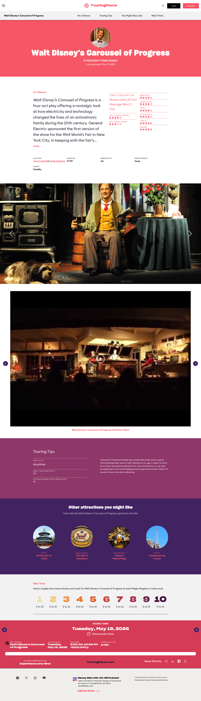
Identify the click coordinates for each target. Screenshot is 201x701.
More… (37, 146)
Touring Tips (105, 15)
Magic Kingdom (109, 60)
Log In (173, 6)
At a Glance (83, 15)
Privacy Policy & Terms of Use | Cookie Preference (151, 680)
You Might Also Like (132, 15)
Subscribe (191, 6)
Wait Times (157, 15)
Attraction (92, 60)
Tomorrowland (40, 161)
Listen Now (89, 691)
